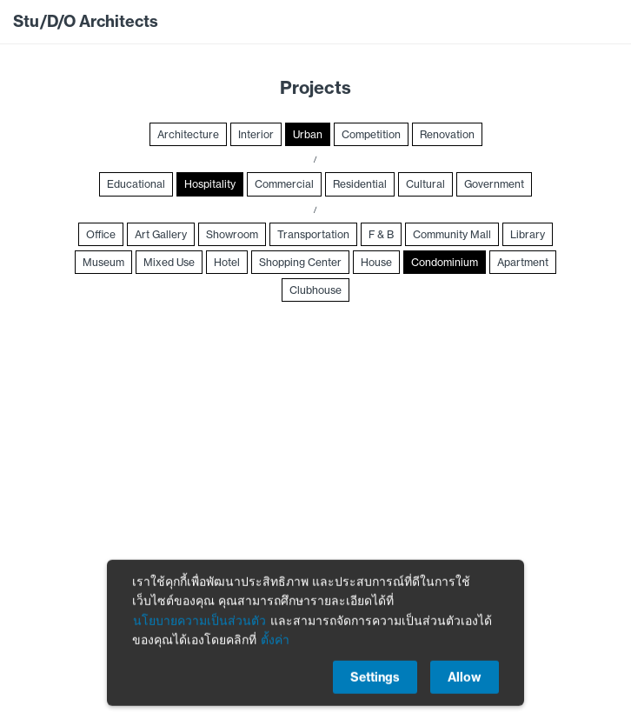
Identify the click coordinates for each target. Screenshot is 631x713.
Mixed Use (169, 262)
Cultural (425, 183)
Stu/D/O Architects (85, 21)
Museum (103, 262)
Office (101, 234)
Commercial (284, 183)
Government (494, 183)
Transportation (313, 234)
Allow (465, 681)
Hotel (227, 262)
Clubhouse (315, 290)
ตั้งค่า (275, 643)
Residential (360, 183)
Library (527, 234)
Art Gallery (161, 234)
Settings (375, 681)
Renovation (447, 134)
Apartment (522, 262)
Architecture (188, 134)
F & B (381, 234)
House (376, 262)
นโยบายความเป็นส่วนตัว (199, 624)
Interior (256, 134)
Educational (136, 183)
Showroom (232, 234)
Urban (307, 134)
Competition (371, 134)
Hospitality (210, 183)
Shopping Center (300, 262)
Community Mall (452, 234)
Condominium (444, 262)
